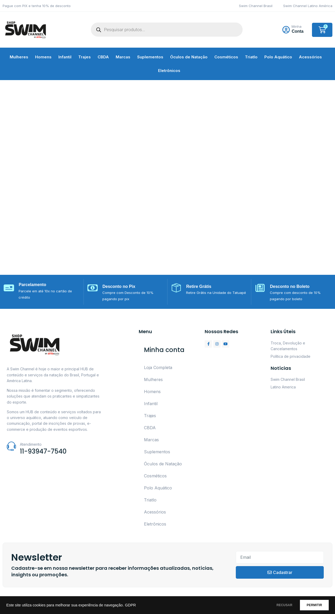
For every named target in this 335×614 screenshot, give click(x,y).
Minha (297, 26)
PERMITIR (312, 605)
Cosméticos (226, 56)
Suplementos (150, 56)
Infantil (64, 56)
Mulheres (19, 56)
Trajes (84, 56)
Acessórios (310, 56)
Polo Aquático (278, 56)
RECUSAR (277, 605)
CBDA (103, 56)
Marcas (123, 56)
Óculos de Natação (189, 56)
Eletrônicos (169, 70)
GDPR (130, 605)
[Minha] (286, 29)
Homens (43, 56)
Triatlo (251, 56)
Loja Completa (158, 367)
